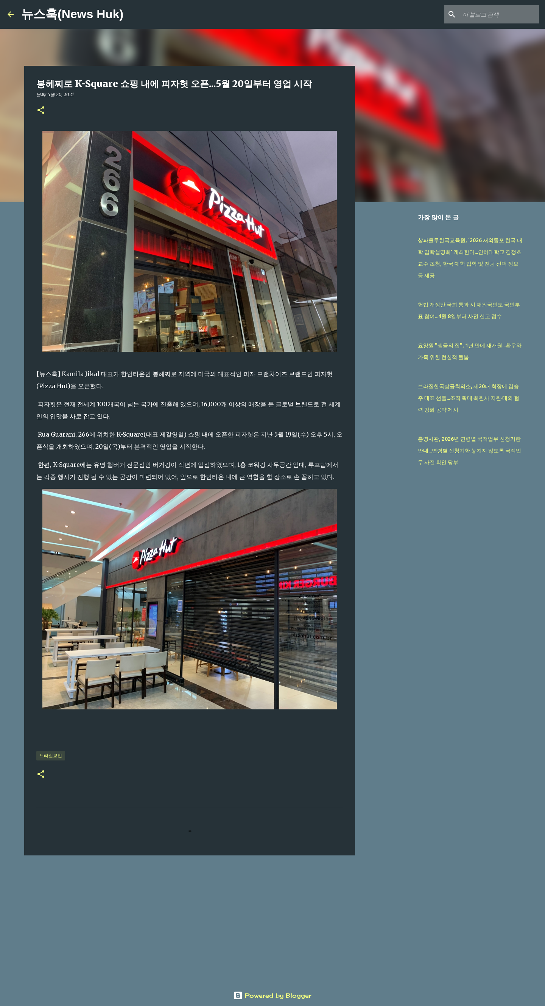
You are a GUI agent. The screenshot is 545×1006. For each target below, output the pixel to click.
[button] (40, 111)
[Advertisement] (189, 920)
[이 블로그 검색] (499, 14)
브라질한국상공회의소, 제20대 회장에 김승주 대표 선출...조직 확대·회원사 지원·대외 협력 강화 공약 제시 (468, 398)
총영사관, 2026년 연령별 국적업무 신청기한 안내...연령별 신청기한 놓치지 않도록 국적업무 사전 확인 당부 (469, 450)
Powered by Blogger (272, 995)
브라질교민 (50, 755)
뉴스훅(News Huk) (72, 14)
